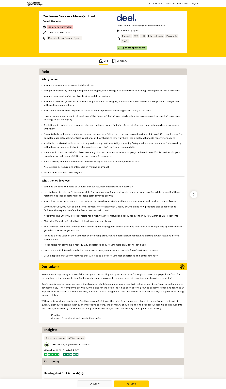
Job (103, 61)
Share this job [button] (51, 366)
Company (119, 61)
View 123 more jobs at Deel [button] (78, 366)
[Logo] (35, 4)
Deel (91, 16)
